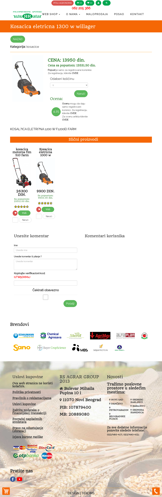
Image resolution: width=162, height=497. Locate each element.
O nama (73, 14)
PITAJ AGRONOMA (62, 3)
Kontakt (137, 14)
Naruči (81, 93)
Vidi (24, 213)
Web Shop (51, 14)
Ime (15, 245)
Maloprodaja (97, 14)
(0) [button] (79, 3)
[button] (98, 3)
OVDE (75, 73)
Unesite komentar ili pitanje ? (28, 256)
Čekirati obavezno (45, 290)
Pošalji (70, 303)
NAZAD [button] (17, 39)
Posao (119, 14)
